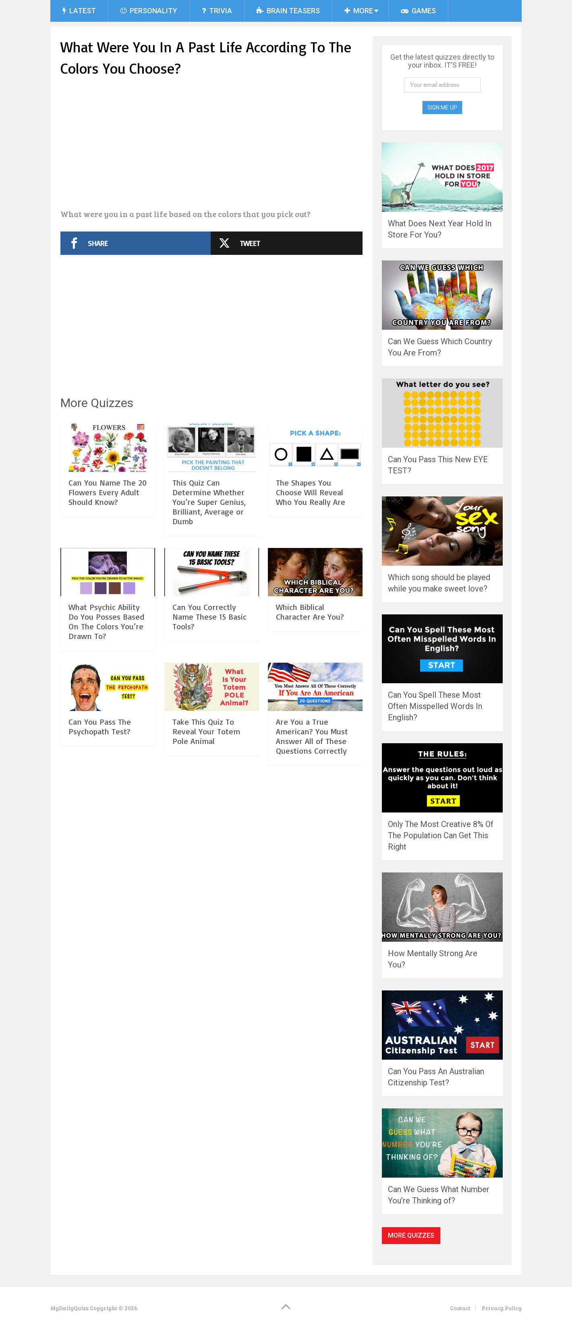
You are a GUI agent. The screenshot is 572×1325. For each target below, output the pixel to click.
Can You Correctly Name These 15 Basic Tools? (209, 616)
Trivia (217, 10)
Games (418, 10)
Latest (79, 10)
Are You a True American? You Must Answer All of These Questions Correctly (312, 736)
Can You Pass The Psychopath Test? (99, 726)
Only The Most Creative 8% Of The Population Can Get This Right (440, 835)
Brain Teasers (288, 10)
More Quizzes (411, 1235)
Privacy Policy (502, 1308)
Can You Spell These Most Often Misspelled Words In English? (435, 706)
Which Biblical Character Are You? (310, 612)
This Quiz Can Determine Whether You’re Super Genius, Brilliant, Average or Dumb (209, 501)
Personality (148, 10)
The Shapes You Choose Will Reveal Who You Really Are (310, 492)
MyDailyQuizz (69, 1308)
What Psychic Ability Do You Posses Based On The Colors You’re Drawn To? (106, 621)
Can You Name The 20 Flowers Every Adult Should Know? (107, 492)
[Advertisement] (211, 144)
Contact (460, 1308)
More (358, 10)
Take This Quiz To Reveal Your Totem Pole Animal (206, 731)
